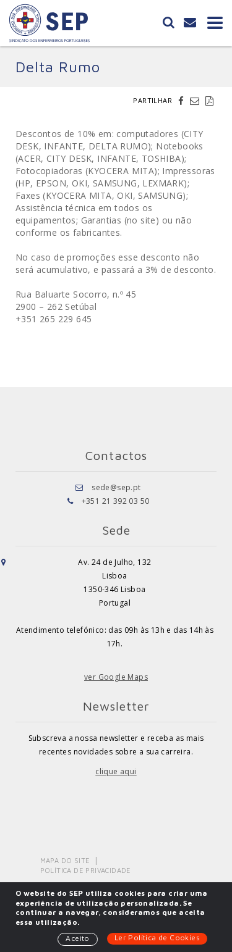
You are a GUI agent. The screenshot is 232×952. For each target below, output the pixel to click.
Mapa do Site (65, 860)
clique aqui (115, 771)
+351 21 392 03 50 (116, 501)
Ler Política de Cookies (157, 937)
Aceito (77, 938)
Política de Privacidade (85, 870)
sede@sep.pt (116, 487)
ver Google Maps (116, 677)
